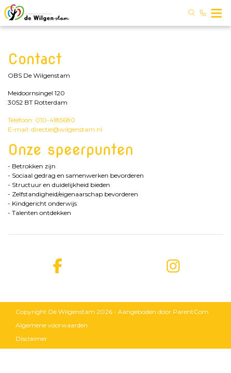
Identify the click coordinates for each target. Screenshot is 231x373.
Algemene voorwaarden (52, 325)
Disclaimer (31, 338)
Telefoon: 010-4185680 (41, 120)
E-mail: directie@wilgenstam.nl (55, 129)
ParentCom (191, 311)
